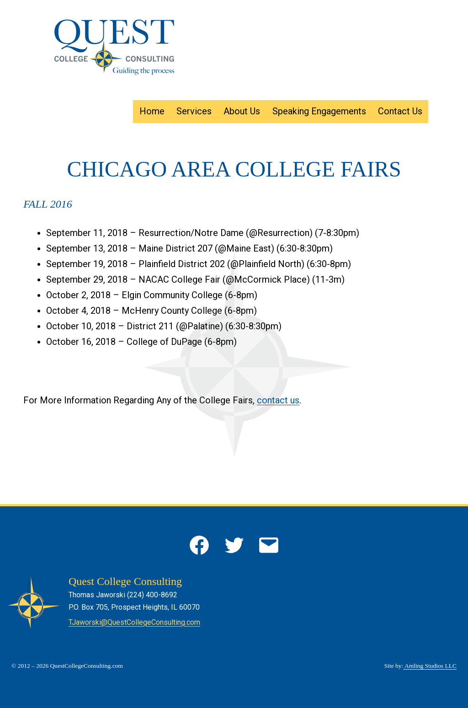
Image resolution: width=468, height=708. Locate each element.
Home (152, 111)
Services (194, 111)
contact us (278, 400)
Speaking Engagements (319, 111)
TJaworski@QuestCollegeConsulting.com (134, 622)
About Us (241, 111)
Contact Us (400, 111)
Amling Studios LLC (430, 665)
